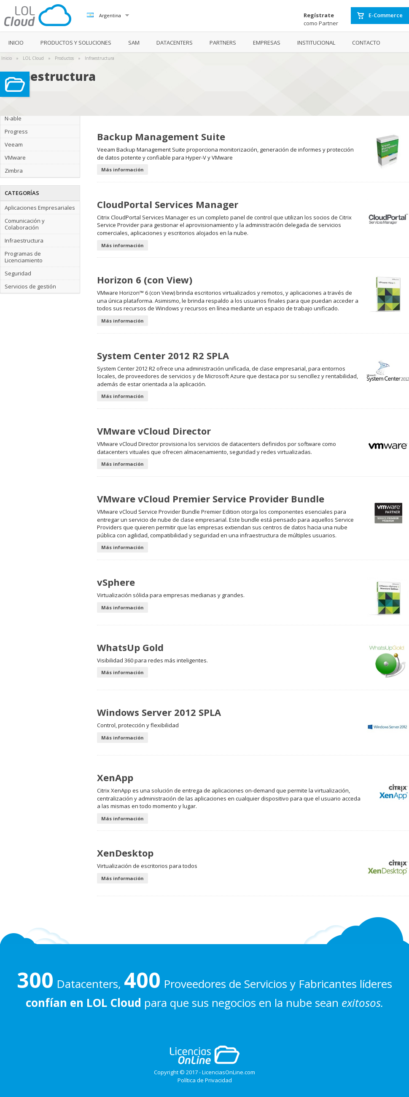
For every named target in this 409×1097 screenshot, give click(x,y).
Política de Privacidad (205, 1080)
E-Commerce (380, 15)
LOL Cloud (33, 58)
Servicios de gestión (30, 286)
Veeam (14, 144)
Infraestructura (99, 58)
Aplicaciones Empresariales (40, 207)
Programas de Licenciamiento (24, 257)
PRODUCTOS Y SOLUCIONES (75, 42)
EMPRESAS (266, 42)
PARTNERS (223, 42)
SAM (134, 42)
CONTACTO (366, 42)
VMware (15, 157)
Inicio (6, 58)
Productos (64, 58)
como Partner (321, 19)
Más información (122, 169)
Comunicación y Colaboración (25, 224)
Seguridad (18, 273)
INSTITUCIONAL (316, 42)
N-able (13, 118)
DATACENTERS (174, 42)
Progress (16, 131)
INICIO (16, 42)
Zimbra (14, 170)
